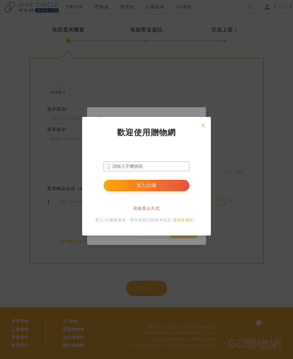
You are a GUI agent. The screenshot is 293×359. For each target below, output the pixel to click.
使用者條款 (183, 220)
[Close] (203, 125)
